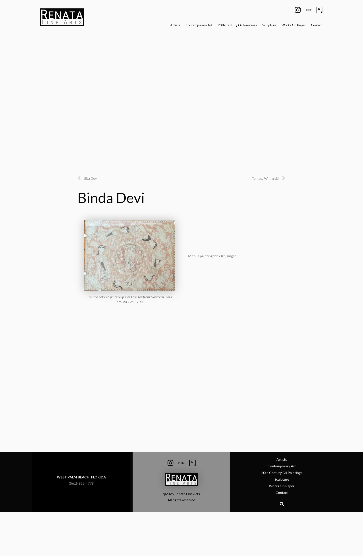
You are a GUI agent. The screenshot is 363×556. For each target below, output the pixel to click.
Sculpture (269, 25)
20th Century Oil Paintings (237, 25)
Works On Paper (294, 25)
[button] (281, 504)
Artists (175, 25)
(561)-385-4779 (81, 483)
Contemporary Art (199, 25)
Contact (317, 25)
